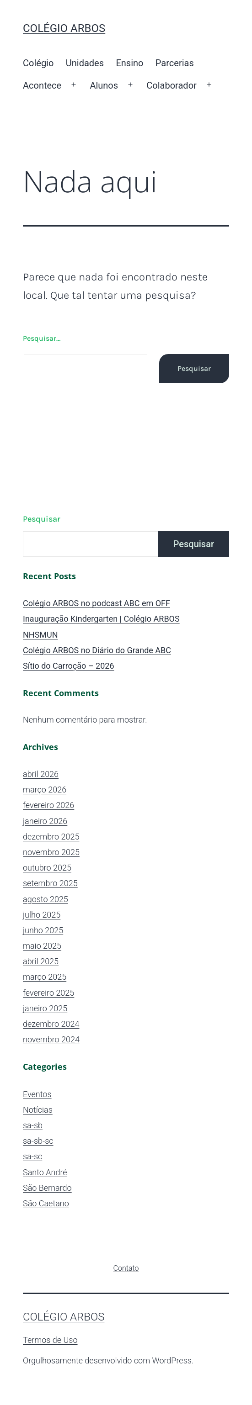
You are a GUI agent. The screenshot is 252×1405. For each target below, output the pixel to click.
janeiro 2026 (45, 821)
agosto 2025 (45, 899)
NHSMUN (40, 634)
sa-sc (32, 1156)
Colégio (38, 63)
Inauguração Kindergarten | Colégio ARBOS (101, 618)
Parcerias (174, 63)
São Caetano (46, 1203)
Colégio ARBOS (64, 28)
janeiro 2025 (45, 1008)
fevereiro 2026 (48, 805)
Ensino (129, 63)
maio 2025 (42, 946)
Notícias (38, 1109)
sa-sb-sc (38, 1141)
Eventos (37, 1094)
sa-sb (33, 1125)
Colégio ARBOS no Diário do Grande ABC (97, 650)
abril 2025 (41, 961)
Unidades (85, 63)
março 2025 (44, 977)
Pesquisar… (41, 338)
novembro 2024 (51, 1039)
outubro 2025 (47, 867)
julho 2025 (41, 914)
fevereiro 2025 (48, 993)
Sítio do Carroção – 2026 (68, 666)
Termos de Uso (50, 1340)
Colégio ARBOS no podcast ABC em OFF (96, 603)
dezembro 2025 (51, 836)
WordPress (172, 1360)
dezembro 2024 (51, 1024)
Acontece (42, 85)
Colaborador (171, 85)
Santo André (45, 1172)
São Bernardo (47, 1188)
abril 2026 (41, 774)
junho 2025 (43, 930)
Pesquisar (41, 519)
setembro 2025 (50, 883)
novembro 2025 (51, 852)
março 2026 (44, 789)
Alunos (104, 85)
